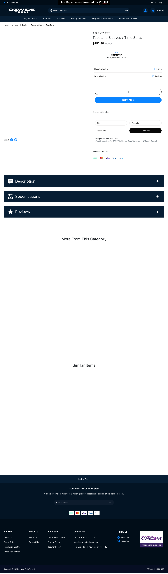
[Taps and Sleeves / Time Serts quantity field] (128, 92)
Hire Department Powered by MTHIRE (90, 547)
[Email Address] (84, 502)
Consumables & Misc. (129, 18)
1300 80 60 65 (11, 2)
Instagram (123, 541)
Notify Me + (128, 100)
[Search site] (126, 10)
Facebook (123, 538)
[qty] (111, 123)
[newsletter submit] (110, 502)
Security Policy (53, 547)
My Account (9, 538)
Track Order (9, 542)
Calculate (146, 131)
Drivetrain (47, 18)
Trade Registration (12, 552)
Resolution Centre (12, 547)
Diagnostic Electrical (102, 18)
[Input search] (89, 10)
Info (116, 52)
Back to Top (84, 479)
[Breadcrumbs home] (6, 25)
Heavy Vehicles (79, 18)
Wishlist (153, 3)
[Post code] (111, 130)
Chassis (61, 18)
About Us (33, 538)
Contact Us (34, 542)
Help (161, 3)
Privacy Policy (53, 542)
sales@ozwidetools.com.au (85, 542)
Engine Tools (30, 18)
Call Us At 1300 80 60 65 (84, 538)
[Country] (145, 123)
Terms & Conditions (56, 538)
